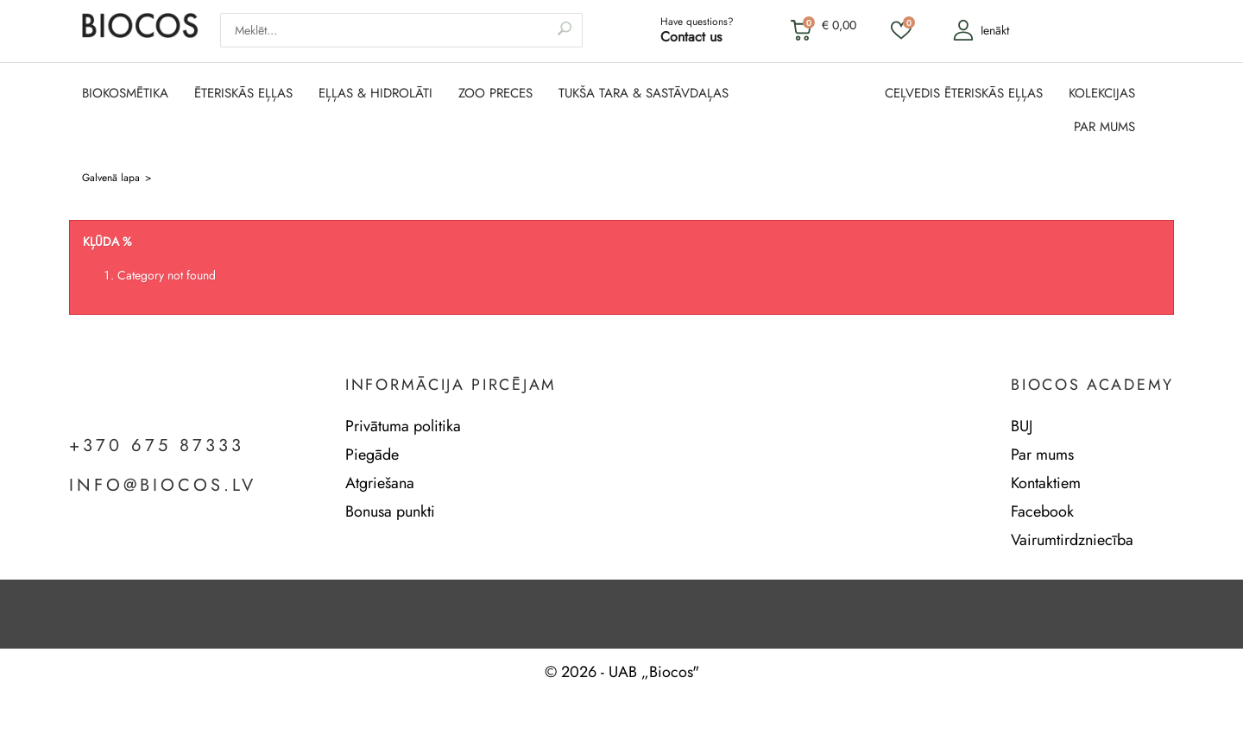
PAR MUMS (1104, 127)
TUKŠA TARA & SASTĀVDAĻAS (643, 93)
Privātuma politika (403, 426)
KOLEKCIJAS (1102, 93)
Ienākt (981, 30)
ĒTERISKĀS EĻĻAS (243, 93)
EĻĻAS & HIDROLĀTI (375, 93)
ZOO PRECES (495, 93)
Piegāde (372, 454)
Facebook (1042, 511)
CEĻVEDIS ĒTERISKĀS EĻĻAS (964, 93)
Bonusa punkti (390, 511)
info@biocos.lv (162, 485)
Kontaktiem (1046, 483)
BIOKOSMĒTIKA (125, 93)
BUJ (1021, 426)
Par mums (1042, 454)
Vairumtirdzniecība (1072, 540)
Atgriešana (379, 483)
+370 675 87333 (156, 446)
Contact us (691, 37)
